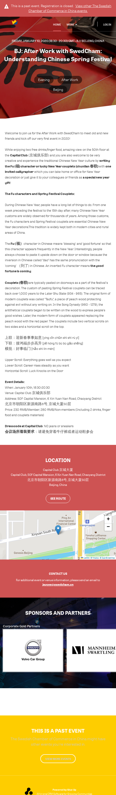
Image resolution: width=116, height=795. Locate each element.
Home (57, 24)
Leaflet (85, 558)
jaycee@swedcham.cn (58, 584)
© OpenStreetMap (107, 558)
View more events (58, 759)
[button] (58, 530)
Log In (107, 24)
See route (58, 498)
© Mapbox (95, 558)
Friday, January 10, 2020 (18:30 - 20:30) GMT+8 (45, 41)
